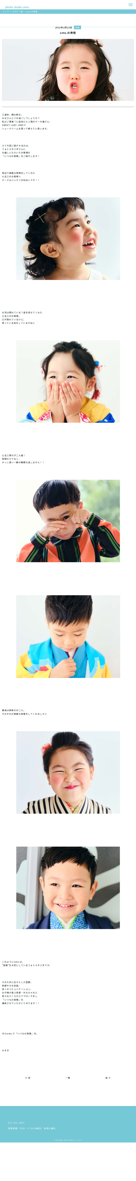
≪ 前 (28, 1077)
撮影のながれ (93, 1143)
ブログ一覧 (17, 11)
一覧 (68, 1077)
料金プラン (92, 1127)
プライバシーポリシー (98, 1166)
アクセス (90, 1121)
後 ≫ (108, 1077)
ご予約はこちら (3, 38)
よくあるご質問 (94, 1149)
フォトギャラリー (95, 1155)
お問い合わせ (93, 1171)
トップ (6, 11)
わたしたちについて (96, 1115)
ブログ (89, 1160)
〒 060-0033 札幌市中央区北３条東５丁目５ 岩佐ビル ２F (39, 1132)
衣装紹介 (90, 1132)
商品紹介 (90, 1138)
